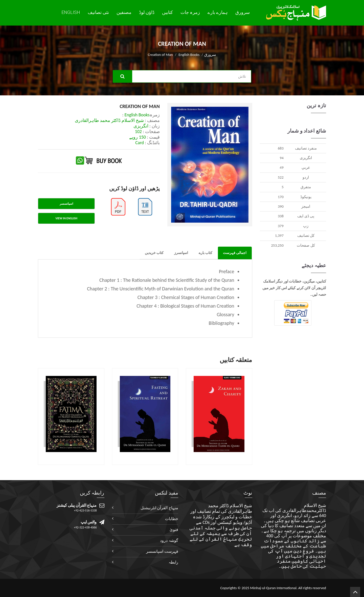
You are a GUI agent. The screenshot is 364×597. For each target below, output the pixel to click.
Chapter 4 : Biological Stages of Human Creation (185, 306)
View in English (66, 218)
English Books (188, 54)
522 (281, 177)
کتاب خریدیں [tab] (154, 253)
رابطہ (173, 562)
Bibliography (221, 323)
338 (281, 216)
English (70, 12)
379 (281, 226)
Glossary (225, 314)
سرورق (242, 12)
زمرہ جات (190, 12)
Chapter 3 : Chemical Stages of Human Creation (186, 297)
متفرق (306, 187)
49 (282, 167)
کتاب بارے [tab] (205, 253)
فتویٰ (174, 529)
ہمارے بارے (218, 12)
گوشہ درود (169, 540)
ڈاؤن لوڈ (146, 12)
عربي (306, 167)
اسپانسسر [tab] (66, 203)
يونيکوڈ (305, 197)
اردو (306, 177)
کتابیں (167, 12)
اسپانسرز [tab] (181, 253)
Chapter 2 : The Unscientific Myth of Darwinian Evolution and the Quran (160, 289)
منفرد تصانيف (306, 148)
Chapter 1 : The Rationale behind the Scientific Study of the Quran (166, 280)
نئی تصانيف (98, 12)
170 (281, 197)
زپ (305, 226)
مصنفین (124, 12)
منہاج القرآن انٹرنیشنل (159, 507)
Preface (226, 271)
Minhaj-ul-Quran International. (273, 588)
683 (281, 148)
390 (281, 206)
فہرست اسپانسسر (162, 551)
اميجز (305, 206)
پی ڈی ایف (305, 216)
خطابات (171, 518)
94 (282, 158)
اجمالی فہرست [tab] (234, 253)
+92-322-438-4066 (85, 527)
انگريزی (306, 158)
